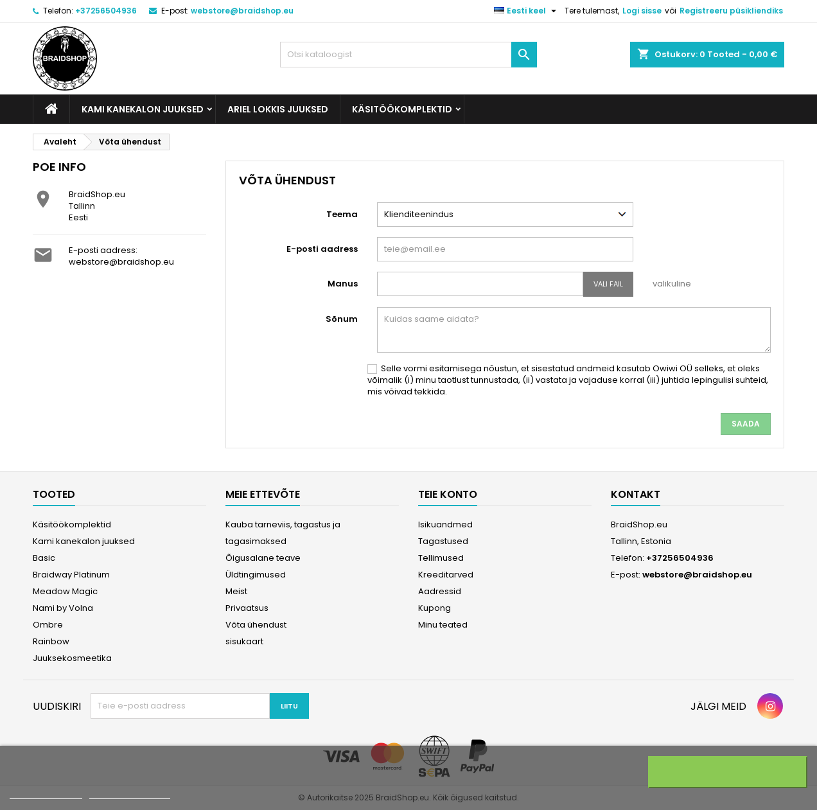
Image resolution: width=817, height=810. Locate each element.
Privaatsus (246, 608)
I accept (727, 772)
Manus (343, 283)
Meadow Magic (65, 591)
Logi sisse (642, 10)
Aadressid (439, 591)
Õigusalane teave (263, 558)
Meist (236, 591)
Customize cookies (129, 793)
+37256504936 (106, 10)
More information (46, 793)
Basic (44, 558)
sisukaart (244, 641)
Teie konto (447, 494)
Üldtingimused (255, 574)
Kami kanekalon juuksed (143, 109)
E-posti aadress (322, 249)
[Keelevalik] (526, 11)
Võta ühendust (255, 625)
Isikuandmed (445, 524)
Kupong (434, 608)
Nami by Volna (63, 608)
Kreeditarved (445, 574)
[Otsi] (408, 54)
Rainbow (51, 641)
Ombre (48, 625)
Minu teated (443, 625)
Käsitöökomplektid (402, 109)
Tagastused (443, 541)
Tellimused (441, 558)
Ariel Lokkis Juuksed (277, 109)
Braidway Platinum (71, 574)
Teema (342, 214)
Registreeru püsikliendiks (731, 10)
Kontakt (635, 494)
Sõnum (342, 319)
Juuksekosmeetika (72, 658)
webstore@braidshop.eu (242, 10)
